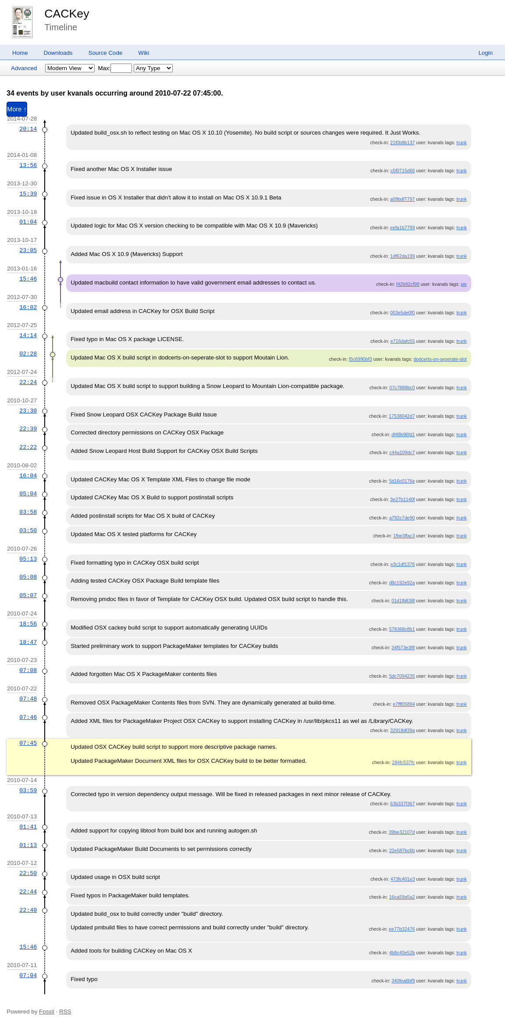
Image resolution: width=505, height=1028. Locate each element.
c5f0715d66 (403, 170)
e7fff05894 (404, 704)
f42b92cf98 (408, 284)
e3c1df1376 (403, 564)
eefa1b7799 (402, 227)
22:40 (28, 910)
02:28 (28, 354)
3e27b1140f (402, 499)
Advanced (24, 68)
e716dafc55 (403, 341)
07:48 (28, 699)
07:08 (28, 670)
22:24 (28, 382)
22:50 (28, 873)
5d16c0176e (402, 481)
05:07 (28, 595)
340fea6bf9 (403, 980)
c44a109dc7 (402, 452)
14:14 (28, 335)
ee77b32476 (402, 929)
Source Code (106, 53)
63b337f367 (402, 803)
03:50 (28, 530)
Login (485, 53)
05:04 (28, 494)
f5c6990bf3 (360, 359)
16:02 (28, 307)
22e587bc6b (402, 850)
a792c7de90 (402, 517)
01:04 (28, 222)
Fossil (46, 1011)
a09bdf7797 (402, 199)
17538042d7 (402, 416)
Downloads (58, 53)
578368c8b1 (402, 629)
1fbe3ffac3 (404, 535)
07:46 (28, 717)
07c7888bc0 (402, 387)
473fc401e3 (403, 879)
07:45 (28, 743)
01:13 (28, 845)
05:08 (28, 577)
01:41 (28, 827)
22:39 (28, 429)
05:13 (28, 559)
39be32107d (402, 832)
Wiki (143, 53)
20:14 (28, 129)
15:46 (28, 279)
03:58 (28, 512)
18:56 (28, 624)
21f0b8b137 (402, 142)
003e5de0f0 (402, 312)
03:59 (28, 790)
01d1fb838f (403, 600)
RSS (65, 1011)
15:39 (28, 194)
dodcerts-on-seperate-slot (439, 359)
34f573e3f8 (403, 647)
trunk (461, 142)
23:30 (28, 411)
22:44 (28, 892)
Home (20, 53)
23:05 (28, 250)
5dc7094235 (402, 676)
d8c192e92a (402, 582)
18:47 (28, 642)
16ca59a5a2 (402, 897)
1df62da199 (402, 256)
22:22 (28, 447)
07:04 (28, 975)
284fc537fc (403, 762)
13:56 (28, 165)
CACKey (66, 13)
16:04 (28, 476)
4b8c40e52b (402, 952)
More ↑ (17, 109)
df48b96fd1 (403, 434)
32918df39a (402, 730)
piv (464, 284)
